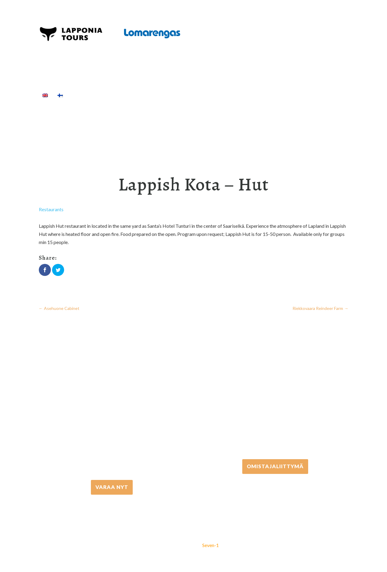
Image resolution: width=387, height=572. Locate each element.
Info (303, 95)
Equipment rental (153, 95)
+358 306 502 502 (275, 404)
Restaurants (51, 209)
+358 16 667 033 (112, 425)
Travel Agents (265, 95)
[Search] (321, 95)
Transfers (194, 95)
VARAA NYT (111, 487)
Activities (109, 95)
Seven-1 (210, 545)
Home (80, 95)
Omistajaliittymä (275, 466)
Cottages (225, 95)
